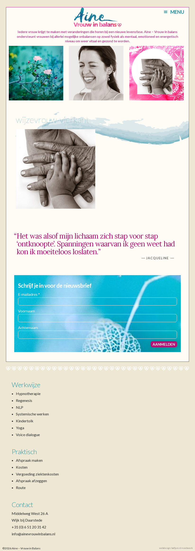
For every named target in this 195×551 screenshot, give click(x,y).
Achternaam (28, 327)
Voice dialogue (28, 434)
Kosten (21, 467)
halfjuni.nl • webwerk (182, 548)
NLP (19, 407)
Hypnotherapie (28, 393)
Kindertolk (24, 421)
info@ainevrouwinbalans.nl (33, 534)
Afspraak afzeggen (31, 480)
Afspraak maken (29, 460)
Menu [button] (177, 12)
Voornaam (26, 311)
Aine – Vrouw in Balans (97, 17)
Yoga (20, 427)
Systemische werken (32, 414)
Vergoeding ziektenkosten (37, 474)
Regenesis (24, 400)
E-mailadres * (29, 294)
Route (21, 487)
